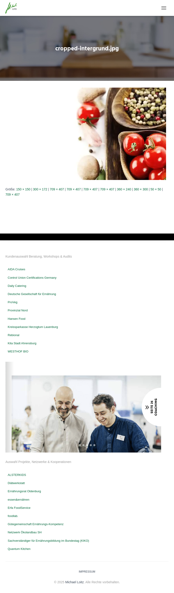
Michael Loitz (74, 582)
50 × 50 (155, 189)
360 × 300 (141, 189)
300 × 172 (40, 189)
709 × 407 (57, 189)
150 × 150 (23, 189)
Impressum (87, 571)
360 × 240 (124, 189)
